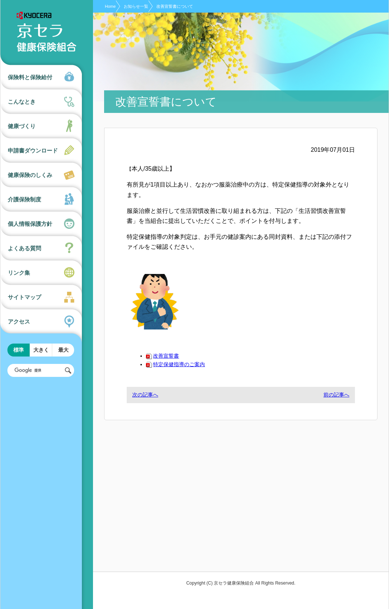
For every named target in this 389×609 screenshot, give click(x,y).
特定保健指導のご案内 (175, 364)
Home (110, 6)
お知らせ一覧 (136, 6)
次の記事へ (145, 395)
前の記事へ (336, 395)
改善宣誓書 (162, 356)
